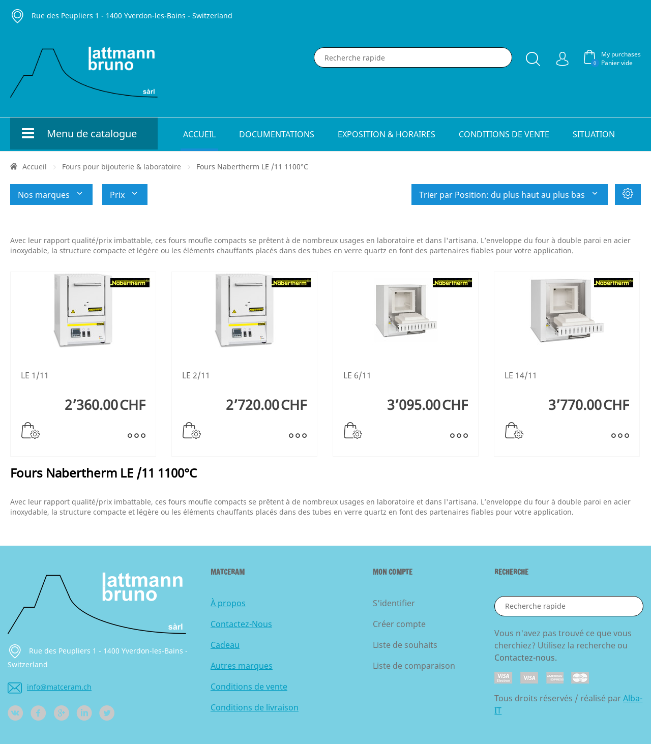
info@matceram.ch (50, 687)
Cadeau (225, 644)
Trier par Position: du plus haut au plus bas (509, 195)
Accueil (199, 134)
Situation (594, 134)
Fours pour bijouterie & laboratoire (121, 166)
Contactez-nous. (525, 657)
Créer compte (399, 624)
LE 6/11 (357, 375)
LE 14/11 (521, 375)
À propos (228, 603)
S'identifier (394, 603)
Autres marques (242, 665)
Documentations (276, 134)
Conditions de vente (504, 134)
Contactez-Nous (241, 624)
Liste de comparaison (414, 665)
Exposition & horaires (386, 134)
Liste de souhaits (405, 644)
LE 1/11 (35, 375)
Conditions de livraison (255, 707)
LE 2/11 (196, 375)
